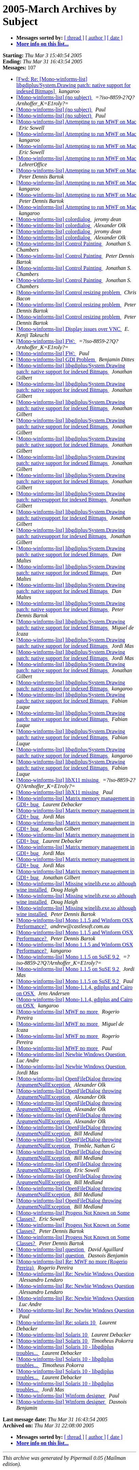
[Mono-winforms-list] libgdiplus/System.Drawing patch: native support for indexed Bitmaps (70, 369)
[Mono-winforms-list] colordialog (53, 219)
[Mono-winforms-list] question (50, 1249)
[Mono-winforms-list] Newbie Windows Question (71, 1054)
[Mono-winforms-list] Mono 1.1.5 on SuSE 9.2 (68, 957)
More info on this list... (42, 44)
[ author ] (96, 38)
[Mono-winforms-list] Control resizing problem (68, 292)
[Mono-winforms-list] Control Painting (59, 244)
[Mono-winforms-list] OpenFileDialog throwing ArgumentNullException (68, 1082)
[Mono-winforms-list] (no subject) (54, 97)
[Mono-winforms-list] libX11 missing (58, 780)
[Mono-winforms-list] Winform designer (61, 1396)
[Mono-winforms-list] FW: (46, 341)
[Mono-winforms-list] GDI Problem (56, 359)
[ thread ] (74, 38)
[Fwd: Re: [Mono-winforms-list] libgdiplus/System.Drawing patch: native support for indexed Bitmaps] (73, 85)
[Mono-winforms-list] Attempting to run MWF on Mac (76, 122)
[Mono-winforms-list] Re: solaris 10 (56, 1322)
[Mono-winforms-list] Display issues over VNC (69, 329)
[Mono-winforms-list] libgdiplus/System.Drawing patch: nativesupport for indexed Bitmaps (70, 497)
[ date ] (114, 38)
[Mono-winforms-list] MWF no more (57, 1012)
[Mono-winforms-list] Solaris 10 (52, 1335)
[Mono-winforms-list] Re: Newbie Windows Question (75, 1274)
